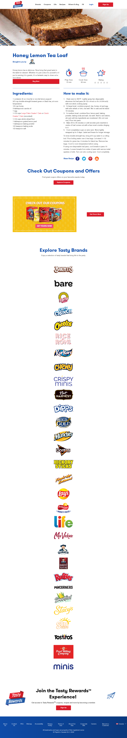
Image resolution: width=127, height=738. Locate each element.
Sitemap (29, 724)
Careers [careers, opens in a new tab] (93, 724)
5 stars (107, 83)
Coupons (47, 4)
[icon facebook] (77, 158)
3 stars (101, 83)
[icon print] (97, 158)
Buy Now (36, 81)
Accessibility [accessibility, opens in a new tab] (38, 724)
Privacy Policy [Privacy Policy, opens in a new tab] (48, 725)
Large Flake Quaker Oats (31, 113)
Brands (38, 4)
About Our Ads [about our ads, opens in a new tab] (71, 725)
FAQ (21, 724)
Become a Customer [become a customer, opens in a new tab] (103, 725)
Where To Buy (73, 4)
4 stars (104, 83)
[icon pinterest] (90, 158)
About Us (5, 724)
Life (55, 4)
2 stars (98, 83)
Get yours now (115, 214)
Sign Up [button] (63, 708)
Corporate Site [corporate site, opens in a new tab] (82, 725)
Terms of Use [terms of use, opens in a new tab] (59, 725)
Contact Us (14, 724)
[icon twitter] (84, 158)
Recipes (62, 4)
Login (91, 4)
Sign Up (106, 4)
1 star (95, 83)
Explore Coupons (63, 182)
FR (83, 4)
